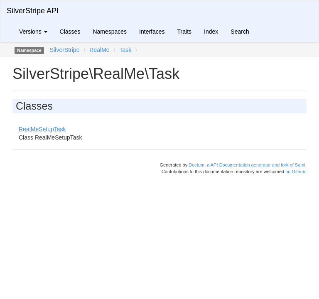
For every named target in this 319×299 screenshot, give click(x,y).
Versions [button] (33, 31)
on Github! (296, 171)
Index (211, 31)
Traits (184, 31)
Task (125, 50)
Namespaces (110, 31)
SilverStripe (65, 50)
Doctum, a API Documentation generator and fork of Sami (247, 164)
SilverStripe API (33, 11)
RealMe (99, 50)
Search (240, 31)
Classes (70, 31)
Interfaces (151, 31)
